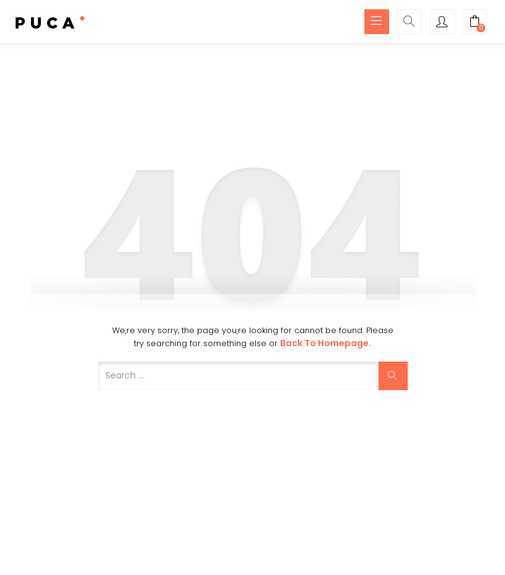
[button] (474, 23)
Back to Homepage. (325, 343)
